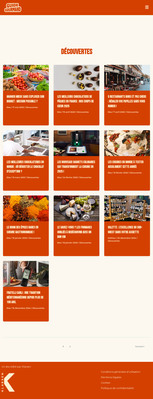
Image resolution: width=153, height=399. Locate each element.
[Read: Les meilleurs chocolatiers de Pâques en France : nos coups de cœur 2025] (76, 78)
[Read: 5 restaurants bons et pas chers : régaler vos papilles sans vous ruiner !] (127, 78)
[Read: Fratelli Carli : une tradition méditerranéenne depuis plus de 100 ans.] (26, 274)
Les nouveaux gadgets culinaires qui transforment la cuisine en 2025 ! (75, 167)
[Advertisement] (76, 26)
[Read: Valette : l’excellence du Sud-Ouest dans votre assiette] (127, 208)
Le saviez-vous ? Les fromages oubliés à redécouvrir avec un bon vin (76, 232)
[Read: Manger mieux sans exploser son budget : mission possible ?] (26, 78)
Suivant (139, 349)
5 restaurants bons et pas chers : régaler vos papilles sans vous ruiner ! (126, 101)
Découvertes (32, 112)
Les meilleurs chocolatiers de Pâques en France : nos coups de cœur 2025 (76, 101)
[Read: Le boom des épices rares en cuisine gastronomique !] (26, 208)
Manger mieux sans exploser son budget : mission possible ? (25, 101)
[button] (147, 7)
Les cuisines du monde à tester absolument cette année (124, 167)
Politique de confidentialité (117, 388)
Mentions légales (111, 378)
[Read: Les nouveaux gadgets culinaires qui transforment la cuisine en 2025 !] (76, 143)
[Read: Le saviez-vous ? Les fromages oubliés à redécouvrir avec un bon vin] (76, 208)
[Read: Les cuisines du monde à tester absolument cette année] (127, 143)
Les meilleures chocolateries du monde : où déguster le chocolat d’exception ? (25, 167)
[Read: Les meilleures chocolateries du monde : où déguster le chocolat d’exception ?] (26, 143)
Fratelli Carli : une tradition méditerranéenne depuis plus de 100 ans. (25, 297)
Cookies (105, 383)
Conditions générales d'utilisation (120, 372)
